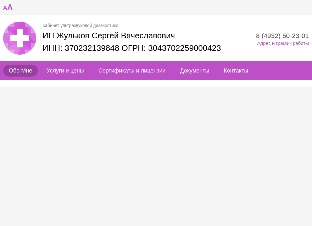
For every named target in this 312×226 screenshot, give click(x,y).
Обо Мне (20, 70)
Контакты (236, 70)
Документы (194, 70)
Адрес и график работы (283, 43)
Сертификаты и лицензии (132, 70)
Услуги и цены (65, 70)
